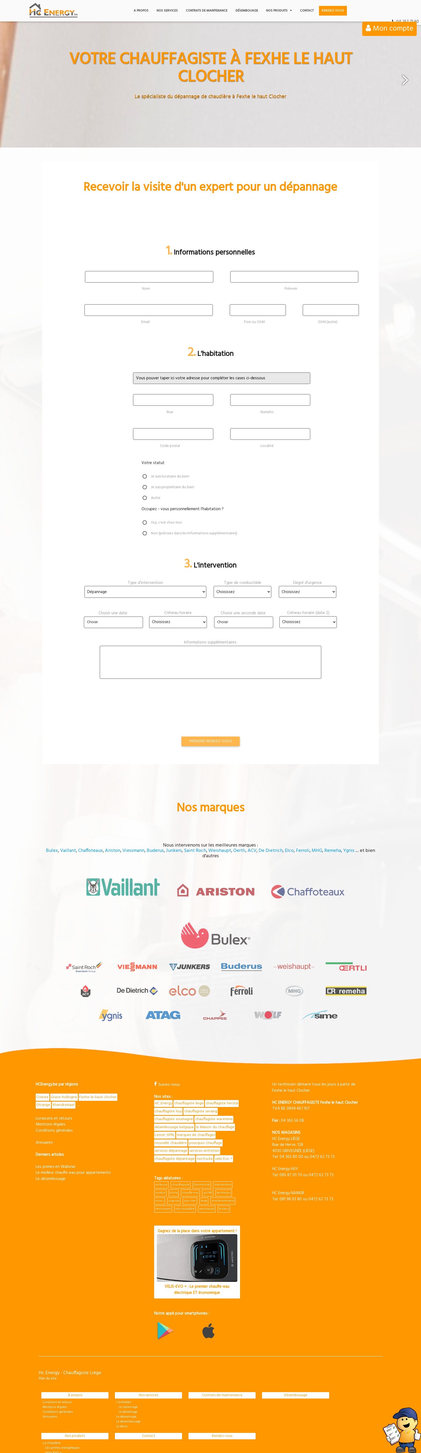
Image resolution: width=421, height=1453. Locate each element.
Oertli (239, 841)
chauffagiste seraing (172, 1052)
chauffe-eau (190, 1135)
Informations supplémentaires (210, 642)
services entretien (171, 1093)
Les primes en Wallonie (55, 1100)
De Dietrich (271, 841)
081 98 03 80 (291, 1131)
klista (174, 1135)
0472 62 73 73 (322, 1089)
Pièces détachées (54, 1400)
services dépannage (208, 1085)
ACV (252, 841)
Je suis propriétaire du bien (174, 487)
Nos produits (279, 10)
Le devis (122, 1369)
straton (160, 1135)
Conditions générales (54, 1063)
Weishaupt (219, 841)
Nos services (167, 10)
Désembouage (246, 10)
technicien (224, 1135)
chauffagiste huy (205, 1044)
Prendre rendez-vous (210, 732)
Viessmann (133, 841)
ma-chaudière (185, 1151)
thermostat (202, 1127)
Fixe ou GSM (254, 322)
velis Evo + (182, 1101)
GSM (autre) (327, 322)
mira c (159, 1143)
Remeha (332, 841)
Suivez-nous (167, 1017)
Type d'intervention (145, 583)
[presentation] (91, 696)
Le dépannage (126, 1359)
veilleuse (161, 1127)
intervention (222, 1127)
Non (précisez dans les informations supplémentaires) (198, 533)
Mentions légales (51, 1057)
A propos (141, 10)
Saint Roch (195, 841)
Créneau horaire (178, 613)
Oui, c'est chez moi (167, 523)
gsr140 (207, 1135)
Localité (267, 446)
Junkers (174, 841)
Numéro (267, 412)
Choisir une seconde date (243, 613)
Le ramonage (127, 1350)
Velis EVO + (52, 1395)
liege (204, 1143)
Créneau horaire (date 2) (308, 613)
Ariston (112, 841)
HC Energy (163, 1036)
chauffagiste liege (189, 1036)
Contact (307, 10)
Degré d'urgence (307, 583)
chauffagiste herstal (172, 1044)
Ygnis (348, 841)
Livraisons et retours (54, 1051)
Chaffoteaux (90, 841)
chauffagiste (181, 1127)
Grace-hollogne (64, 1030)
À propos (75, 1338)
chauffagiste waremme (174, 1060)
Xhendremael (64, 1038)
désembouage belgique (216, 1060)
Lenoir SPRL (207, 1068)
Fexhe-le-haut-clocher (99, 1030)
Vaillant (68, 841)
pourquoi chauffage (171, 1085)
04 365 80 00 (291, 1089)
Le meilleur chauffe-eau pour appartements (73, 1106)
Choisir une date (113, 613)
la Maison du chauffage (174, 1068)
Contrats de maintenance (206, 10)
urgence (174, 1143)
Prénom (290, 289)
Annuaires (44, 1075)
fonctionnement (223, 1143)
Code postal (170, 446)
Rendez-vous (333, 10)
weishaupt (207, 1151)
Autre (156, 498)
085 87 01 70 (291, 1107)
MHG (317, 841)
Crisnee (42, 1030)
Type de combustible (242, 583)
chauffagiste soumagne (211, 1052)
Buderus (155, 841)
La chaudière (52, 1386)
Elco (289, 841)
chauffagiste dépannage (209, 1093)
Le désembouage (51, 1112)
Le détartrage (126, 1355)
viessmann (163, 1151)
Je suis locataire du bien (172, 476)
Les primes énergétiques (61, 1390)
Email (145, 322)
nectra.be (163, 1101)
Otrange (43, 1038)
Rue (170, 412)
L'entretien (123, 1345)
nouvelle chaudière (213, 1077)
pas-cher (190, 1143)
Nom (146, 289)
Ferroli (303, 841)
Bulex (52, 841)
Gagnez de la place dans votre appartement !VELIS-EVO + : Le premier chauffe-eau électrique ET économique (197, 1205)
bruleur (224, 1151)
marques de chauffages (175, 1077)
